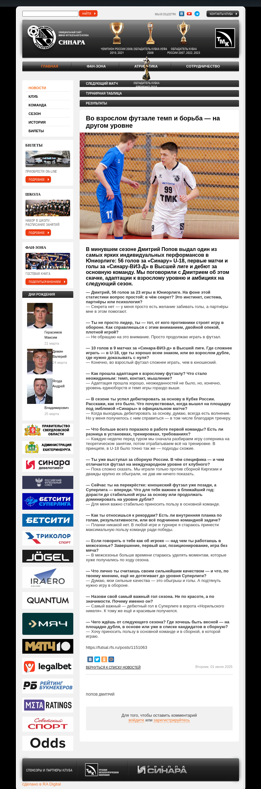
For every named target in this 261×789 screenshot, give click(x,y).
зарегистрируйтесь (172, 720)
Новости (37, 88)
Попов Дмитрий (100, 694)
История (37, 122)
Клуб (33, 96)
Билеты (36, 131)
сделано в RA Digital (41, 784)
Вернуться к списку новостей (113, 667)
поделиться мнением (45, 281)
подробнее (37, 179)
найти (86, 13)
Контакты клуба (221, 14)
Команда (38, 105)
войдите (136, 720)
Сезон (35, 114)
